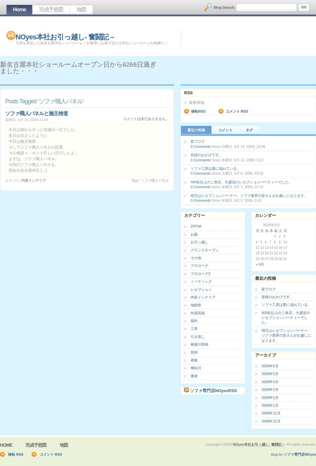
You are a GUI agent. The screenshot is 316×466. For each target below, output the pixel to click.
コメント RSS (237, 111)
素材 (194, 376)
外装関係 (198, 313)
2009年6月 (270, 366)
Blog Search (224, 7)
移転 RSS (16, 454)
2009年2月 (270, 398)
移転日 (196, 368)
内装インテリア (33, 180)
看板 (194, 360)
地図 (81, 9)
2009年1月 (270, 405)
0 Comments (201, 146)
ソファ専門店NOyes (299, 454)
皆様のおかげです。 (206, 155)
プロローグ (199, 266)
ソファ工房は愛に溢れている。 (215, 168)
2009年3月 (270, 389)
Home (19, 9)
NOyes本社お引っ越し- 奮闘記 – (64, 37)
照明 (194, 352)
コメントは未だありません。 (146, 119)
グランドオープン (205, 250)
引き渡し (198, 337)
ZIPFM (196, 226)
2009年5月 (270, 374)
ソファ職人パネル (155, 180)
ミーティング (201, 281)
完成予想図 (51, 9)
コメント (225, 130)
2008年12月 (271, 413)
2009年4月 (270, 382)
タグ (249, 130)
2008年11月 (271, 421)
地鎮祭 (196, 305)
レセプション (201, 289)
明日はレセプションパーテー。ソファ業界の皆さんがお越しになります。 (249, 196)
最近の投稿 (196, 130)
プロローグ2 (200, 274)
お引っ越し (199, 242)
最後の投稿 (199, 344)
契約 (194, 321)
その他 (196, 258)
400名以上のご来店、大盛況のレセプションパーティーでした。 (241, 182)
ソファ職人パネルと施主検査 (36, 113)
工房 (194, 328)
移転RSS (198, 111)
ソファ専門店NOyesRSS (213, 390)
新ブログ (198, 141)
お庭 (194, 234)
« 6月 (260, 264)
